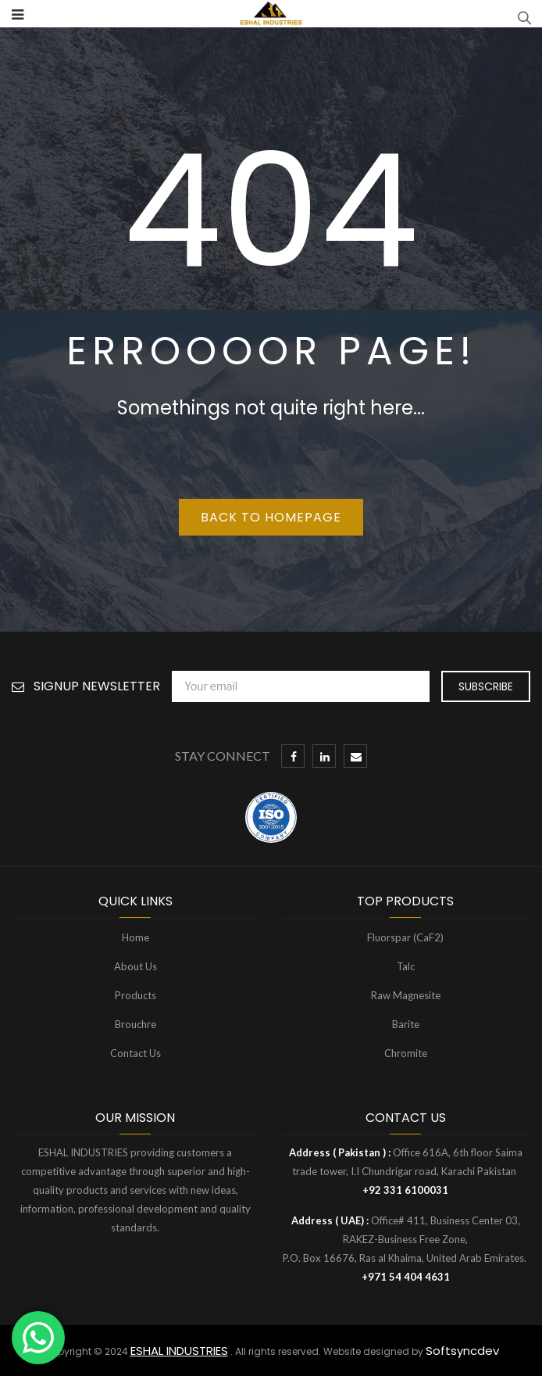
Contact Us (135, 1053)
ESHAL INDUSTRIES (179, 1350)
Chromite (405, 1053)
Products (135, 995)
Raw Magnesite (405, 995)
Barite (405, 1024)
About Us (135, 966)
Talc (406, 966)
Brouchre (135, 1024)
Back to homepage (271, 517)
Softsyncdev (462, 1350)
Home (135, 937)
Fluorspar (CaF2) (405, 937)
